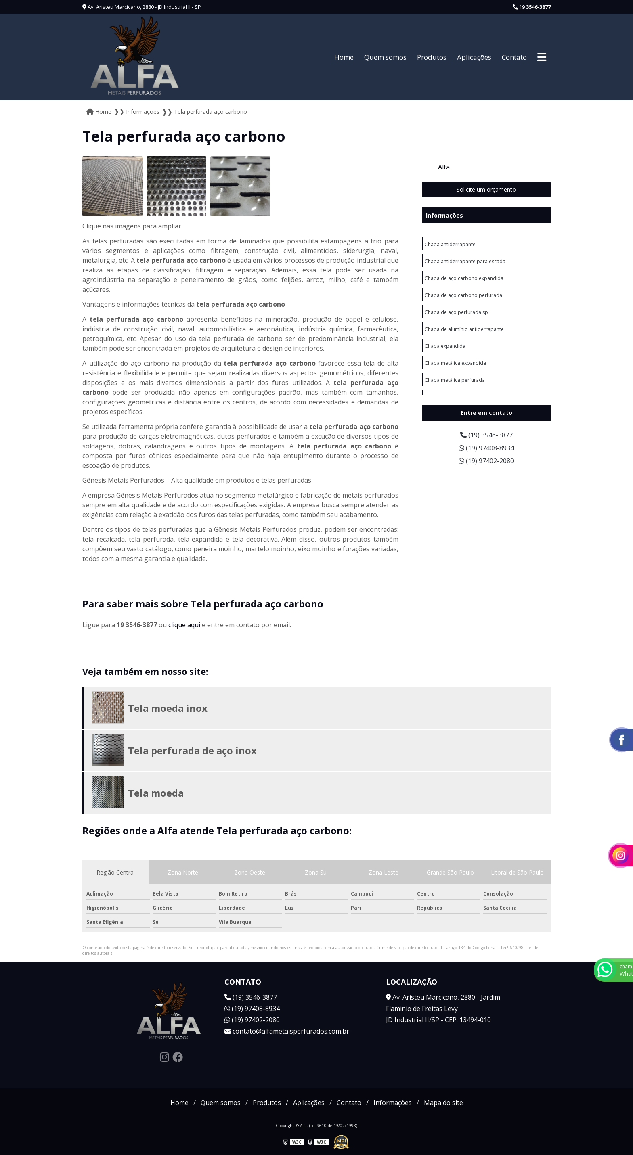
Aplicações (474, 57)
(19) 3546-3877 (486, 435)
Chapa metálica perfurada (455, 380)
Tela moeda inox (168, 708)
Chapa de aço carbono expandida (464, 278)
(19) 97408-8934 (486, 448)
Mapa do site (443, 1102)
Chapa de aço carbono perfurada (463, 295)
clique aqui (184, 624)
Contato (514, 57)
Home (344, 57)
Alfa (444, 167)
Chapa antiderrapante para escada (465, 261)
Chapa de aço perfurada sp (456, 312)
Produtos (431, 57)
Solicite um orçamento (486, 189)
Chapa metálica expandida (455, 363)
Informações (444, 215)
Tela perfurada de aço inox (192, 750)
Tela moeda (156, 792)
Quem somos (385, 57)
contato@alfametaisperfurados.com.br (286, 1031)
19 (532, 6)
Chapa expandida (445, 346)
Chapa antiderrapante (450, 244)
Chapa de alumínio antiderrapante (464, 329)
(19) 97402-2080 (486, 460)
